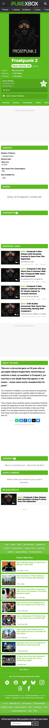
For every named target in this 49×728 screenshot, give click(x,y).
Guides (38, 103)
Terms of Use (30, 548)
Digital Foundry (7, 707)
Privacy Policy (17, 548)
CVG (30, 711)
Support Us (40, 545)
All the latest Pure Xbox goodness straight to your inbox (24, 719)
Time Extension (39, 703)
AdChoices (15, 698)
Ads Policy (41, 548)
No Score (6, 90)
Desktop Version (36, 552)
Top (6, 545)
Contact (7, 548)
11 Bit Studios (17, 73)
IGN (30, 707)
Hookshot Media (13, 696)
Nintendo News (20, 707)
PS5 (4, 178)
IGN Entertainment (32, 696)
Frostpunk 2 (24, 63)
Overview (6, 103)
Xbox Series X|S (18, 70)
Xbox (36, 264)
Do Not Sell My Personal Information (32, 698)
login (32, 479)
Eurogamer (38, 707)
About (13, 545)
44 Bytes (8, 698)
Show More (24, 670)
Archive (10, 552)
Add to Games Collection (13, 96)
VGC (46, 707)
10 (17, 315)
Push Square (26, 703)
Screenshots (27, 103)
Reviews (16, 103)
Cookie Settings (21, 552)
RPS (35, 711)
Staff (19, 545)
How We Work (29, 545)
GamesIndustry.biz (19, 711)
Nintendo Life (15, 703)
